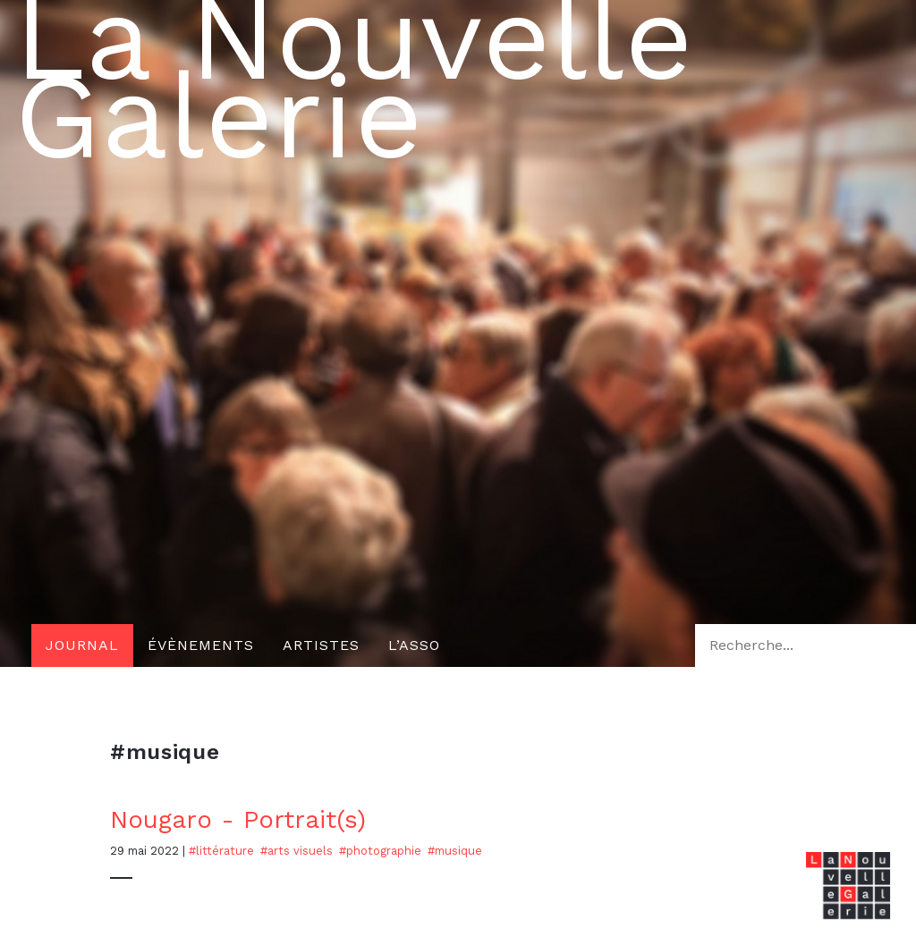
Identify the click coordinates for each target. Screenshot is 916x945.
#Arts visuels (296, 850)
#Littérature (221, 850)
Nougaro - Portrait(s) (238, 819)
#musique (455, 850)
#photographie (380, 850)
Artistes (321, 645)
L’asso (414, 645)
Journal (82, 645)
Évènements (201, 645)
